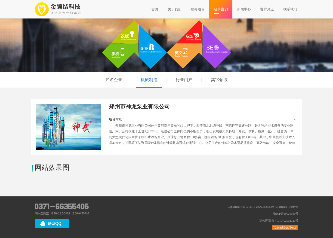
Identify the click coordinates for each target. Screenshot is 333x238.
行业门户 (184, 79)
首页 (154, 9)
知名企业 (113, 79)
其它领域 (219, 79)
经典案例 (221, 9)
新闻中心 (244, 9)
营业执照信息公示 (285, 227)
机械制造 (149, 79)
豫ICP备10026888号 (285, 213)
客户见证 (267, 9)
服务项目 (198, 9)
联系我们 (290, 9)
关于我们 (175, 9)
